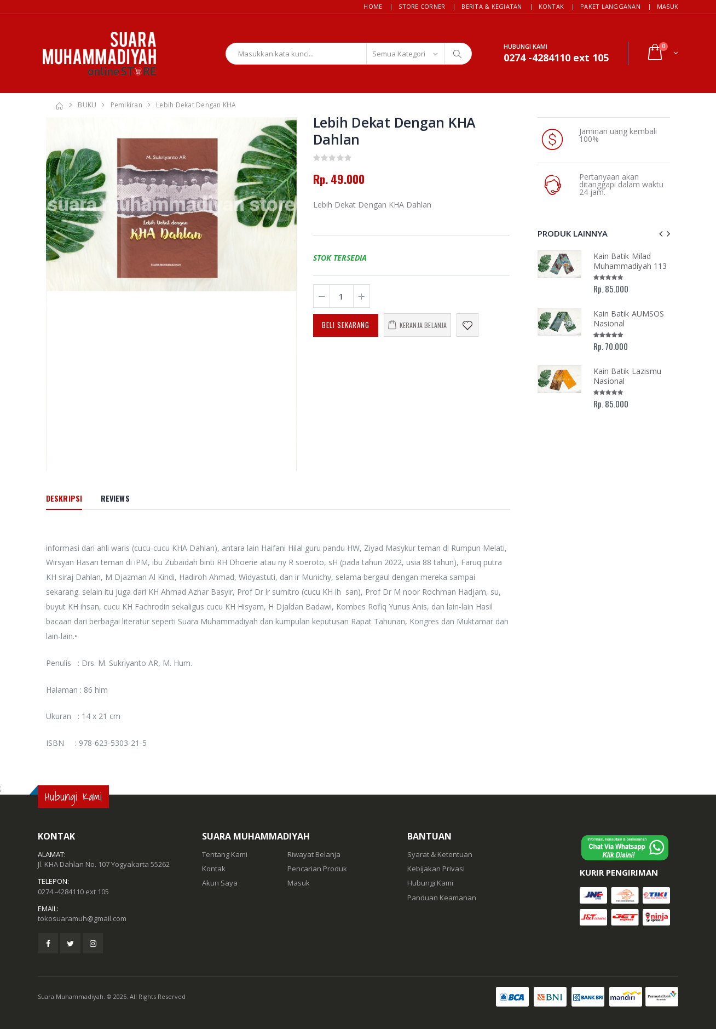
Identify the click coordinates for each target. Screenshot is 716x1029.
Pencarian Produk (317, 868)
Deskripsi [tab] (64, 498)
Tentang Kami (224, 854)
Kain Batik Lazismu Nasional (627, 376)
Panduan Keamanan (441, 897)
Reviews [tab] (115, 498)
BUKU (87, 105)
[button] (662, 53)
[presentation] (661, 233)
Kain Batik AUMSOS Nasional (629, 318)
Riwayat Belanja (313, 854)
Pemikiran (126, 105)
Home (372, 6)
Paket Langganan (610, 6)
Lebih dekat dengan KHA (196, 105)
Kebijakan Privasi (436, 868)
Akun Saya (220, 883)
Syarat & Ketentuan (439, 854)
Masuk (667, 6)
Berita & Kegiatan (491, 6)
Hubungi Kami (430, 883)
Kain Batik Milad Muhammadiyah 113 (630, 261)
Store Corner (422, 6)
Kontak (551, 6)
